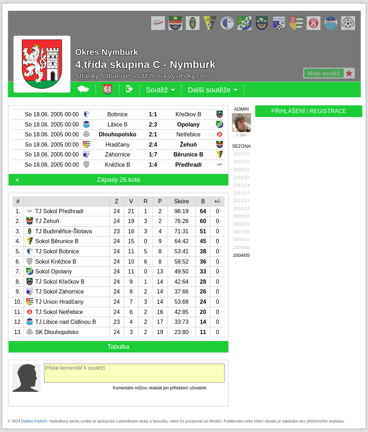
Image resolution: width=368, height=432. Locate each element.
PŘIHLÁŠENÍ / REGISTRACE (308, 111)
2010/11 (241, 208)
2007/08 (241, 231)
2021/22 (241, 161)
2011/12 (241, 200)
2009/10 (241, 216)
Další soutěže (213, 89)
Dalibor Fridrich (34, 421)
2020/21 (241, 169)
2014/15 (241, 177)
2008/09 (241, 224)
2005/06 (241, 247)
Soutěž (161, 89)
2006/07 (241, 239)
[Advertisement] (308, 229)
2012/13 (241, 193)
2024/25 (241, 153)
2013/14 (241, 185)
